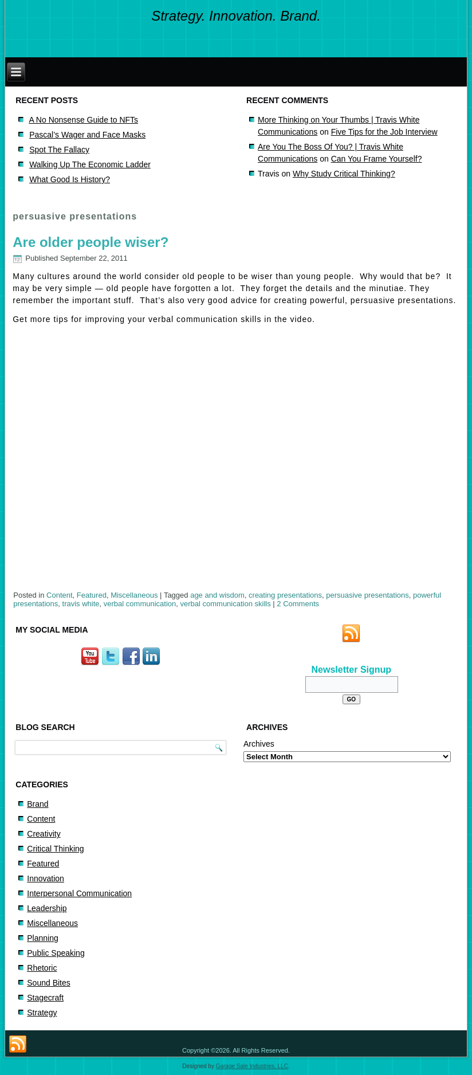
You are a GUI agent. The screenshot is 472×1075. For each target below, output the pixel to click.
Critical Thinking (55, 848)
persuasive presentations (367, 595)
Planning (42, 938)
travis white (81, 603)
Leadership (46, 908)
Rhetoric (42, 967)
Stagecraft (45, 997)
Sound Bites (48, 982)
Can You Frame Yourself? (376, 158)
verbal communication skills (225, 603)
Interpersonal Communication (79, 893)
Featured (92, 595)
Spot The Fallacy (59, 149)
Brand (37, 804)
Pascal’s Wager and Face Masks (87, 134)
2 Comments (298, 603)
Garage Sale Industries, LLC (252, 1066)
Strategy (42, 1012)
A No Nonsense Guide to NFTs (83, 119)
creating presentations (285, 595)
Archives (258, 743)
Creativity (43, 833)
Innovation (45, 878)
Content (59, 595)
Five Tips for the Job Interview (384, 131)
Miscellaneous (134, 595)
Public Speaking (55, 953)
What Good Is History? (69, 179)
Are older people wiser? (90, 242)
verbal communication (140, 603)
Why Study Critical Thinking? (344, 173)
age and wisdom (217, 595)
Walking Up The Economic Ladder (90, 164)
